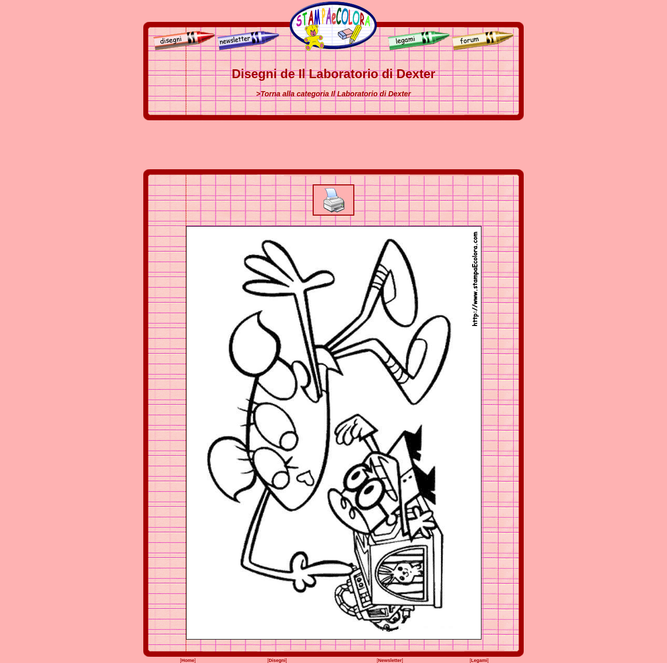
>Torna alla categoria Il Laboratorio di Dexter (333, 94)
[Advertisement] (333, 144)
